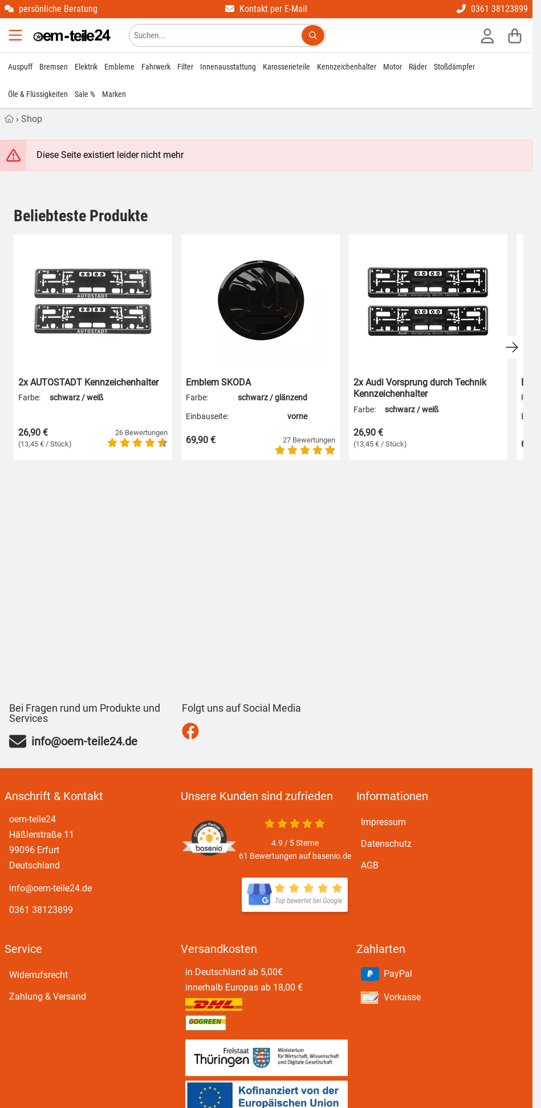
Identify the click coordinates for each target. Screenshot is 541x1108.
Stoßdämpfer (454, 66)
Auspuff (20, 66)
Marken (114, 94)
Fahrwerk (155, 66)
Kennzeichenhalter (346, 66)
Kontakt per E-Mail (266, 8)
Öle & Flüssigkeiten (38, 94)
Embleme (119, 66)
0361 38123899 (492, 8)
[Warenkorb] (515, 35)
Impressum (383, 822)
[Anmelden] (487, 35)
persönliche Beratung (51, 8)
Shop (31, 118)
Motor (392, 66)
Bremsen (53, 66)
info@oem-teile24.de (50, 888)
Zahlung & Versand (47, 996)
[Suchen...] (313, 35)
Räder (418, 66)
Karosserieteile (286, 66)
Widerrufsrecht (38, 974)
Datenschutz (386, 843)
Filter (185, 66)
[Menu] (17, 35)
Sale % (85, 94)
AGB (370, 865)
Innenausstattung (228, 66)
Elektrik (86, 66)
